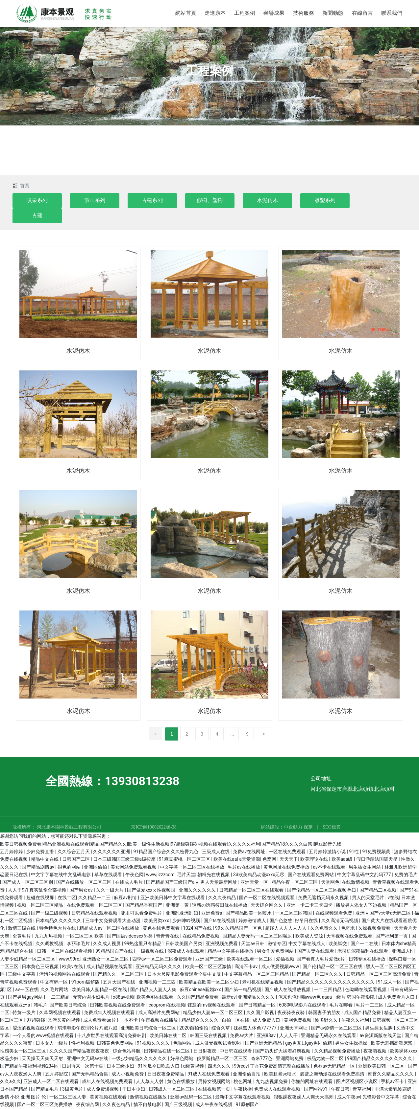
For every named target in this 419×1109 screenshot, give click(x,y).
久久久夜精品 (222, 898)
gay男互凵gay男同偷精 (309, 1043)
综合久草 (221, 1028)
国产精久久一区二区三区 (119, 974)
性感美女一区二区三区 (23, 1051)
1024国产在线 (198, 928)
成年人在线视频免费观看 (108, 1082)
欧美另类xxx (157, 921)
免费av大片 (242, 1036)
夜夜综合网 (88, 1105)
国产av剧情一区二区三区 (337, 1028)
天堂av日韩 (253, 944)
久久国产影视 (260, 1013)
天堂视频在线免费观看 (349, 936)
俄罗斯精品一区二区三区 (222, 1059)
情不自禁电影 (148, 1105)
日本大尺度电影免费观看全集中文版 (184, 974)
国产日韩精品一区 (258, 1005)
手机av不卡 (393, 1082)
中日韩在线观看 (236, 1051)
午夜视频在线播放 (160, 1020)
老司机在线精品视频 (263, 982)
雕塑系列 (324, 200)
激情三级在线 (22, 928)
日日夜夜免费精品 (166, 1074)
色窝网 (269, 859)
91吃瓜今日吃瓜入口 (159, 1066)
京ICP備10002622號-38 (153, 827)
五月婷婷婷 (12, 852)
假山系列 (94, 200)
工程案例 (209, 71)
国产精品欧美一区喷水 (249, 913)
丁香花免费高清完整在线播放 (280, 1066)
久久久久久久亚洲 (112, 852)
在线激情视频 (356, 882)
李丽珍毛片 (79, 944)
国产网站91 (316, 1089)
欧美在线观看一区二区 (250, 959)
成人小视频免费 (128, 1074)
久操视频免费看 (374, 928)
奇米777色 (262, 1059)
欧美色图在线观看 (155, 997)
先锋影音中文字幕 (381, 1097)
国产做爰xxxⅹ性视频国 (151, 890)
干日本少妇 (134, 1089)
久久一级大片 (110, 890)
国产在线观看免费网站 (311, 875)
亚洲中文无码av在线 (88, 1059)
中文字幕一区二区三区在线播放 (192, 867)
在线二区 (67, 898)
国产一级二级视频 (50, 913)
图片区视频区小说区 (357, 1082)
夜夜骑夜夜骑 (291, 1013)
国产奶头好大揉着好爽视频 (283, 1051)
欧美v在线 (73, 967)
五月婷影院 (57, 1074)
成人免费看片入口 (397, 997)
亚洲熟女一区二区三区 (106, 959)
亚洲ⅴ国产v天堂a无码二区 (384, 913)
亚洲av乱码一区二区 (191, 1097)
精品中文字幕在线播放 (231, 951)
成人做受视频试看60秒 (219, 1043)
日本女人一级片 (52, 1043)
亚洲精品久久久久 (257, 997)
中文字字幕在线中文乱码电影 (61, 875)
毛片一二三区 (370, 1005)
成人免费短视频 (103, 1089)
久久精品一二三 (94, 898)
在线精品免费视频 (201, 936)
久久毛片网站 (54, 990)
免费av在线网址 (249, 852)
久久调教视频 (50, 944)
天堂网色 (330, 882)
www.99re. (69, 959)
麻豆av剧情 (126, 898)
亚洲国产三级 (209, 959)
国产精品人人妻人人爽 (153, 990)
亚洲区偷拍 (96, 867)
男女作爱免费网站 (276, 951)
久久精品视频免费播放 (337, 1051)
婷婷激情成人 (252, 921)
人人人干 (289, 1036)
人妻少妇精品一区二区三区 (28, 959)
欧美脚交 (338, 944)
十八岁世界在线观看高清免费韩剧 (112, 1036)
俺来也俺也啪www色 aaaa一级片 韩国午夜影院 (327, 997)
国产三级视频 (178, 1105)
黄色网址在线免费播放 (286, 867)
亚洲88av (267, 1036)
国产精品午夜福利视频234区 (30, 1066)
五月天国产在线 (119, 982)
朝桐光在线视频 (214, 875)
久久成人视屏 (107, 944)
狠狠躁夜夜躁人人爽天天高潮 (304, 1097)
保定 (308, 827)
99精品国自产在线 (114, 951)
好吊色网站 (182, 1059)
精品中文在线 (45, 859)
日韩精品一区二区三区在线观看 (251, 890)
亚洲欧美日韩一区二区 (381, 1066)
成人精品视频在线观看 (109, 967)
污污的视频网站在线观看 (65, 974)
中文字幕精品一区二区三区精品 (257, 974)
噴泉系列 (37, 200)
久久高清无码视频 (340, 921)
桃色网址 (243, 1082)
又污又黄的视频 (64, 1020)
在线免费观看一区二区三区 (95, 905)
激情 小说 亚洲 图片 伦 (23, 1097)
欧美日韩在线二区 (168, 1036)
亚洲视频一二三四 (158, 982)
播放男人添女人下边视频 (361, 905)
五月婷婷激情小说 (328, 852)
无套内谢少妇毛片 (92, 997)
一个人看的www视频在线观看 (43, 1036)
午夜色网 (134, 875)
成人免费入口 (267, 1020)
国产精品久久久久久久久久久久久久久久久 (331, 982)
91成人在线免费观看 (209, 1074)
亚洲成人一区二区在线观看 (51, 1082)
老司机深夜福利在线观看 (363, 951)
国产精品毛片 (45, 1089)
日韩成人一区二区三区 (172, 1089)
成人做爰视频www (280, 967)
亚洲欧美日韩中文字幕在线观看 (173, 898)
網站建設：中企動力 (281, 827)
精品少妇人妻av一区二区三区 (213, 1013)
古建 (37, 216)
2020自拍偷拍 (195, 1028)
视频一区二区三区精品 (40, 905)
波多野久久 (327, 1020)
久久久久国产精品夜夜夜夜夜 (79, 1051)
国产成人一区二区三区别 (28, 882)
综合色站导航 (127, 1051)
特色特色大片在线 (58, 928)
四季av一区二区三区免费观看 (162, 959)
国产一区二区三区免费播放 (45, 1105)
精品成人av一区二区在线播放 (109, 928)
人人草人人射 (150, 1082)
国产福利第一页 (392, 936)
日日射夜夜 (205, 1051)
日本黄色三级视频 (41, 967)
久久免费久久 (324, 928)
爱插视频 (285, 959)
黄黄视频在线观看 (109, 1097)
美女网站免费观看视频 (134, 867)
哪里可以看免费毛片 (142, 913)
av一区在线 (26, 990)
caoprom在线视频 (167, 1005)
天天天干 (289, 859)
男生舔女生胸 (379, 1028)
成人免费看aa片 (100, 1020)
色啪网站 (182, 1043)
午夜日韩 (340, 1089)
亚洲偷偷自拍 (247, 1074)
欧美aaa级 (343, 859)
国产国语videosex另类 (130, 936)
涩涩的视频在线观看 (33, 1028)
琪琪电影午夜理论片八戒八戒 (88, 1028)
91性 (354, 852)
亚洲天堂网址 (294, 1028)
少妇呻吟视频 (186, 921)
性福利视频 (82, 1043)
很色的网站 (70, 867)
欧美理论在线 (314, 859)
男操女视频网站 (214, 1082)
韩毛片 (40, 1005)
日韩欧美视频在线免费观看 (118, 1005)
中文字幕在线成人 (307, 944)
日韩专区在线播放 (367, 959)
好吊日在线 (307, 921)
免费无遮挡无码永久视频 (324, 898)
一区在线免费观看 (288, 852)
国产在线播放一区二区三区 (84, 882)
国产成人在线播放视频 (287, 990)
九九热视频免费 (272, 1082)
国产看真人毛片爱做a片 (321, 959)
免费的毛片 (405, 875)
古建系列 (152, 200)
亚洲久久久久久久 (198, 890)
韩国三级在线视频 (209, 1036)
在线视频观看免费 (334, 913)
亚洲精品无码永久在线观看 (329, 1036)
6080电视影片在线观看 (303, 1005)
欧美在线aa (225, 859)
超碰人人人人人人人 (286, 928)
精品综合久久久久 (200, 1020)
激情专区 (277, 944)
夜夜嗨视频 (375, 1051)
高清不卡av (246, 967)
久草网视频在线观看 (60, 1013)
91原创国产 (248, 1105)
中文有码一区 (54, 982)
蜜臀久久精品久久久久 (391, 1074)
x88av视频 (124, 997)
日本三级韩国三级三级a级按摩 (125, 859)
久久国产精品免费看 (198, 997)
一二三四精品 (328, 990)
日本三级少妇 (121, 1066)
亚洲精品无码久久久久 (159, 967)
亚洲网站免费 (290, 1059)
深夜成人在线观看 (186, 951)
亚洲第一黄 (178, 905)
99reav (241, 1066)
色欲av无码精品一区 (334, 1066)
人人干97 (17, 890)
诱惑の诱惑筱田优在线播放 (220, 905)
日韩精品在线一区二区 (167, 1051)
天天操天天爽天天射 (43, 1059)
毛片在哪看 (342, 1005)
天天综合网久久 (267, 905)
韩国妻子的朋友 (324, 1013)
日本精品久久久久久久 (59, 921)
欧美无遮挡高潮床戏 (392, 1043)
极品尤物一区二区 (326, 1059)
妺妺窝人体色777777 (256, 1028)
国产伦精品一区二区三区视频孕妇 (322, 890)
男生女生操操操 (351, 1043)
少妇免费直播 (40, 852)
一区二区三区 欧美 (85, 936)
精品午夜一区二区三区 (295, 882)
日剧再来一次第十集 (83, 1066)
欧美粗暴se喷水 (281, 1074)
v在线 (393, 898)
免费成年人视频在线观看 (110, 1013)
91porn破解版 (86, 982)
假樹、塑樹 (210, 200)
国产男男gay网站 (26, 997)
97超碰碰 (35, 1020)
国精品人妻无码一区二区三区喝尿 (258, 936)
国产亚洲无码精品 (264, 1043)
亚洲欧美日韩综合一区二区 (149, 1028)
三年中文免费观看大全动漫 (113, 921)
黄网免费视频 (298, 1020)
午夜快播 (243, 1089)
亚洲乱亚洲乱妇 (182, 913)
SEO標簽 (331, 827)
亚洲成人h (403, 951)
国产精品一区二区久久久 (318, 974)
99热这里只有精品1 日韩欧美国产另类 (164, 944)
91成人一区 (390, 982)
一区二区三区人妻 (68, 1097)
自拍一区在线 (236, 1020)
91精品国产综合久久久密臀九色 (167, 852)
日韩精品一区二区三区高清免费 (379, 974)
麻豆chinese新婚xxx (201, 990)
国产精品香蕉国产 (144, 905)
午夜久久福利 (355, 1020)
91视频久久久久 (154, 1043)
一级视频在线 (150, 951)
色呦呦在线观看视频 (366, 990)
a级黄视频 (194, 1066)
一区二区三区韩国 (294, 913)
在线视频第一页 (214, 1089)
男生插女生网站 (365, 867)
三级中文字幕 (22, 974)
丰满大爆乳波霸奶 (393, 1089)
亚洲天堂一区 (254, 882)
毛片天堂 (186, 875)
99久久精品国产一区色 (239, 928)
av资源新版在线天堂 (380, 1036)
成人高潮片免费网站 (159, 1013)
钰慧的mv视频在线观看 (211, 1005)
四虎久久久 (220, 1066)
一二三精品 (58, 997)
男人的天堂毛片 (368, 898)
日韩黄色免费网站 (116, 1043)
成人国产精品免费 (363, 1013)
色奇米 (348, 928)
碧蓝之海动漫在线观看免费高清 (332, 1074)
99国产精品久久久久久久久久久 (380, 1059)
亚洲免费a (212, 913)
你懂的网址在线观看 (312, 1082)
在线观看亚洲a (15, 1005)
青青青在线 (168, 936)
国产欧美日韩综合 (68, 1005)
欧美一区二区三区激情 (208, 967)
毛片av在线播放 (244, 867)
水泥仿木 (267, 200)
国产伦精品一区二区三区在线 (333, 967)
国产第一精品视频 (243, 990)
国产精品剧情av (38, 867)
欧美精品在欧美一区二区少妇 (209, 982)
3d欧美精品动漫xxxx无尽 (259, 875)
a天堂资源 (249, 859)
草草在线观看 (108, 875)
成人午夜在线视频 (214, 1105)
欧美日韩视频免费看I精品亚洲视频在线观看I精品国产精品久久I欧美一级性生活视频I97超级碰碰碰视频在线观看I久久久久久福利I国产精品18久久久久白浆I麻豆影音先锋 (170, 844)
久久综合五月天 (74, 852)
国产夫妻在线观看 (316, 951)
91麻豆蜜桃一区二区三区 (185, 859)
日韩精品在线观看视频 (94, 913)
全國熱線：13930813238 (112, 782)
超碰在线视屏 (40, 898)
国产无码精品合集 (90, 1074)
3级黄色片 (73, 1089)
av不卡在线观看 (330, 867)
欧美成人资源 (309, 936)
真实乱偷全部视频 (48, 890)
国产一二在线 (365, 944)
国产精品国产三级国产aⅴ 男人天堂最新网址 (192, 882)
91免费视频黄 (377, 852)
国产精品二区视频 (378, 890)
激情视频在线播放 (149, 1097)
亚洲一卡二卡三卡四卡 (309, 905)
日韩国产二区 (76, 859)
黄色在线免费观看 (162, 928)
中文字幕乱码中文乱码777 (364, 875)
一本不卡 (129, 1020)
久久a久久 (10, 1082)
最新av (228, 997)
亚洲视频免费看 (222, 944)
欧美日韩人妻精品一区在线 (100, 990)
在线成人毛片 (129, 882)
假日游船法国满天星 (377, 859)
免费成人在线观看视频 (277, 1089)
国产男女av (81, 890)
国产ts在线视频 (220, 921)
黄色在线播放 (181, 1082)
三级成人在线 (216, 852)
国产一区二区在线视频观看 (267, 898)
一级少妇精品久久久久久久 (139, 1059)
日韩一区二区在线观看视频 (65, 951)
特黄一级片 (24, 1013)
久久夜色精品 (116, 1105)
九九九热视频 (49, 936)
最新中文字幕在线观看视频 (243, 1097)
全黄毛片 (22, 936)
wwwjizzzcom (160, 875)
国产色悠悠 (280, 921)
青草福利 (362, 1089)
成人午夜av (348, 1097)
